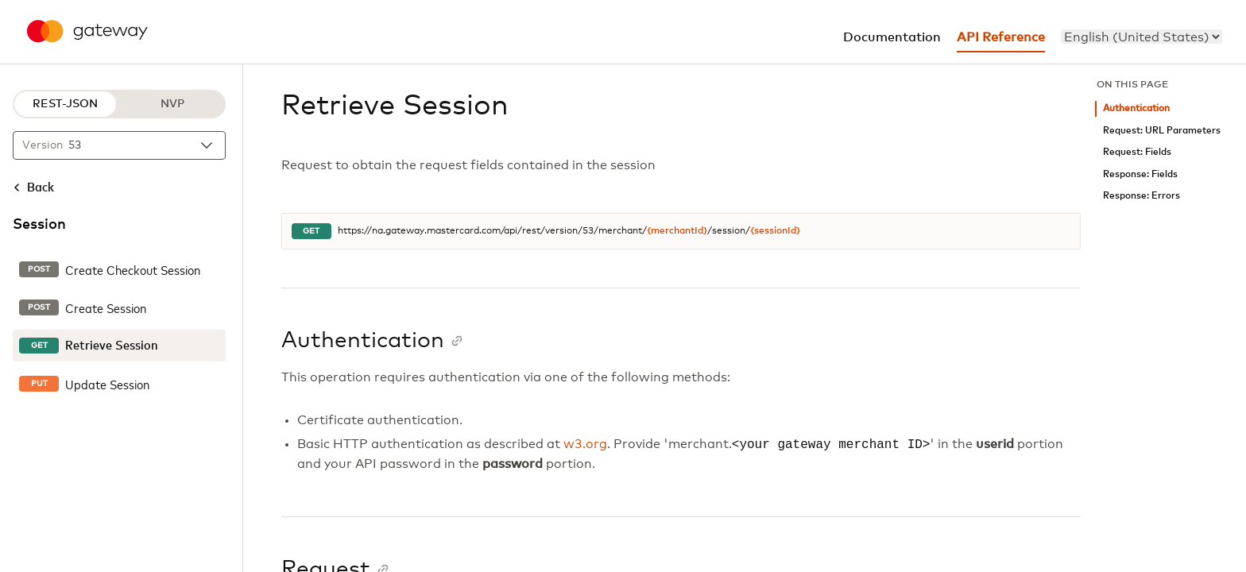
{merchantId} (677, 231)
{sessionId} (775, 231)
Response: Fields (1140, 174)
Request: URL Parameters (1162, 131)
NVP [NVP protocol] (172, 104)
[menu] (1141, 36)
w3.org (585, 445)
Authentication (1136, 108)
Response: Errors (1141, 196)
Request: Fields (1137, 152)
